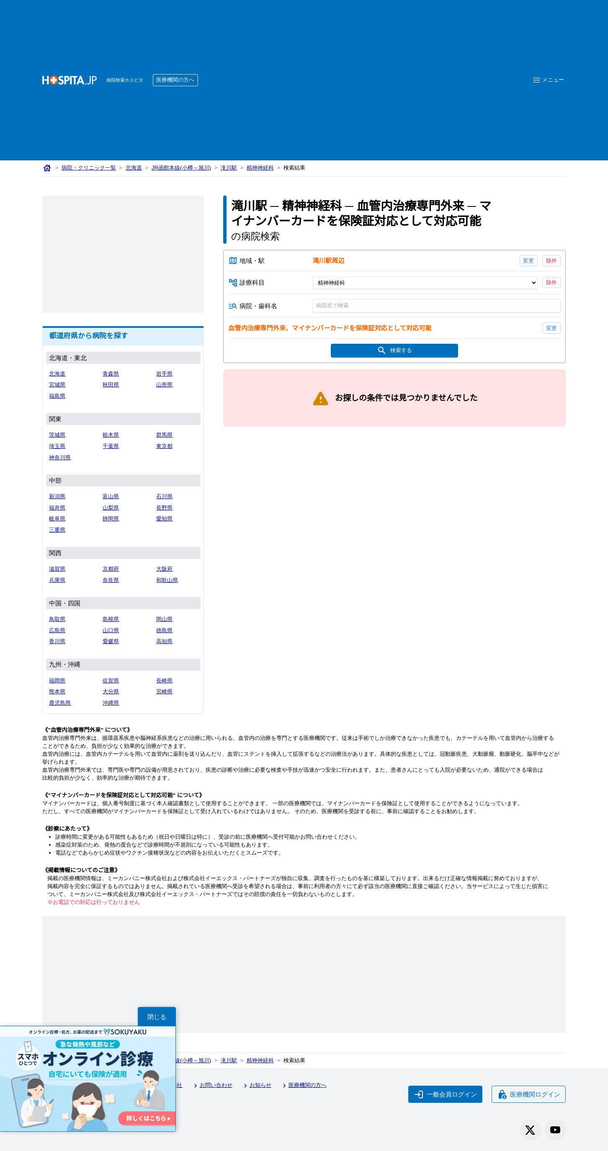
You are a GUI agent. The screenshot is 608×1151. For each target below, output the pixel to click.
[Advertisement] (360, 67)
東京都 (164, 447)
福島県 (57, 396)
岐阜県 (57, 519)
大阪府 (164, 569)
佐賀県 (111, 681)
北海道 (134, 168)
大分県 (111, 692)
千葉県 (111, 447)
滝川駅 (230, 168)
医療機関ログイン (528, 1094)
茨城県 (57, 435)
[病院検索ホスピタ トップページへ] (69, 80)
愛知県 (164, 519)
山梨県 (111, 508)
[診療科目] (424, 283)
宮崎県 (164, 692)
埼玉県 (57, 447)
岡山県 (164, 619)
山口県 (111, 631)
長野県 (164, 508)
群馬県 (164, 435)
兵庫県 (57, 581)
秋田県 (111, 385)
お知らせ (259, 1085)
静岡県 (111, 519)
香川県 (57, 642)
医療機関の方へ (177, 80)
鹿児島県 (60, 703)
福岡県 (57, 681)
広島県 (57, 631)
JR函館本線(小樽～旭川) (183, 168)
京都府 (111, 569)
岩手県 (164, 374)
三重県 (57, 530)
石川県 (164, 497)
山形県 (164, 385)
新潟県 (57, 497)
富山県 (111, 497)
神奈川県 (60, 458)
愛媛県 (111, 642)
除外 (551, 261)
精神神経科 (262, 168)
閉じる (157, 1016)
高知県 (164, 642)
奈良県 (111, 581)
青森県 (111, 374)
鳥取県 (57, 619)
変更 (528, 261)
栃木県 (111, 435)
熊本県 (57, 692)
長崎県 (164, 681)
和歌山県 (167, 581)
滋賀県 (57, 569)
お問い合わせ (214, 1085)
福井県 (57, 508)
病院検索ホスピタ (125, 80)
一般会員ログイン (444, 1094)
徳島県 (164, 631)
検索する (394, 353)
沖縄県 (111, 703)
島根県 (111, 619)
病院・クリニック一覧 (89, 168)
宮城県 (57, 385)
